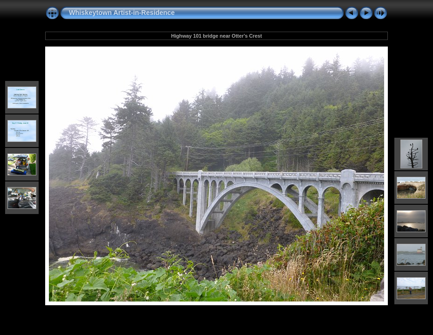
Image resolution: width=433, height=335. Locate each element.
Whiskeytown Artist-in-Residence (122, 12)
